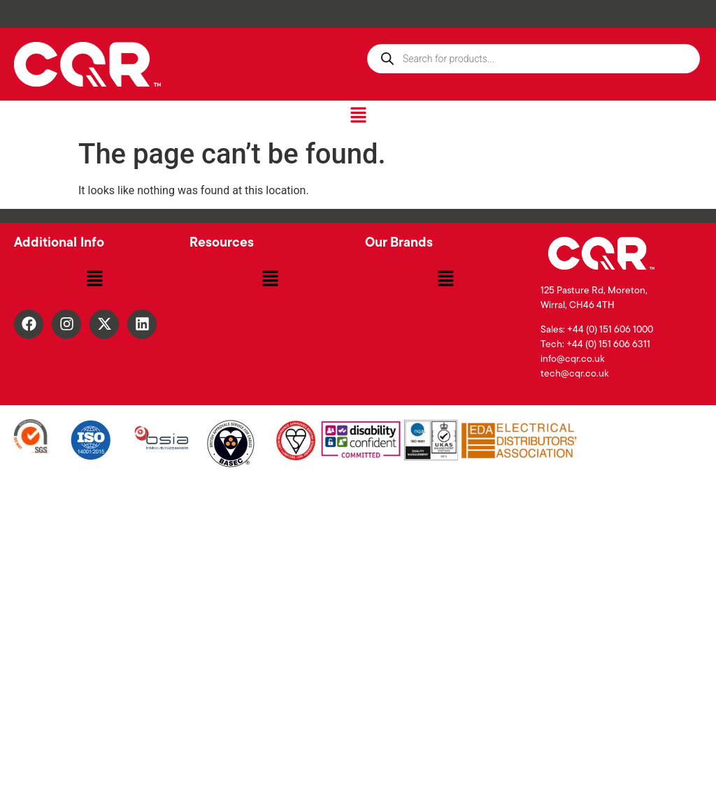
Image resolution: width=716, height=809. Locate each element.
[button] (358, 116)
